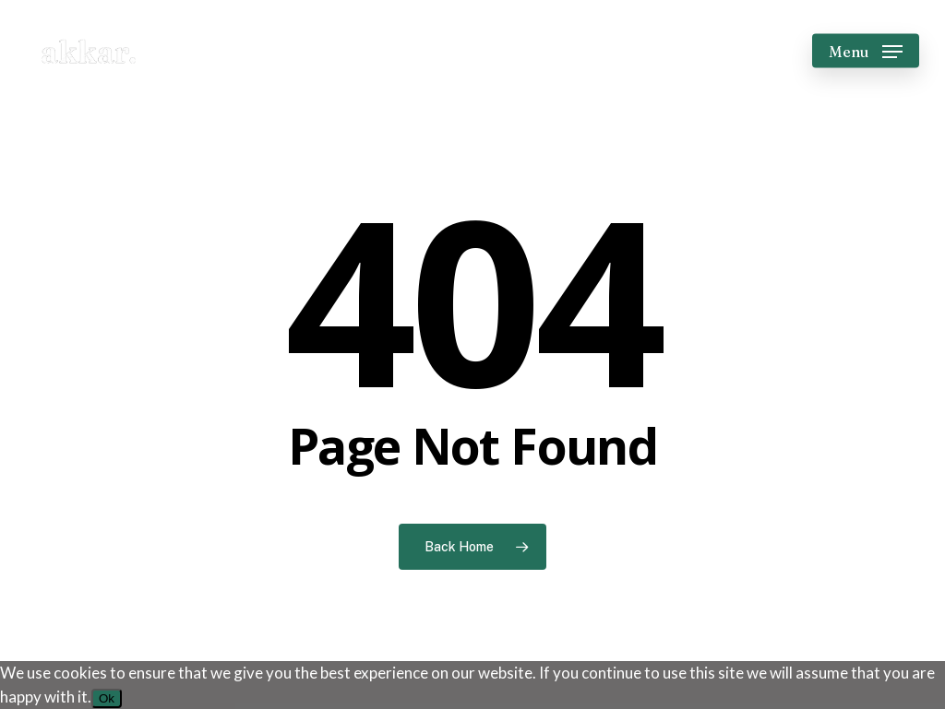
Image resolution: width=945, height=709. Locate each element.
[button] (865, 51)
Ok (106, 698)
